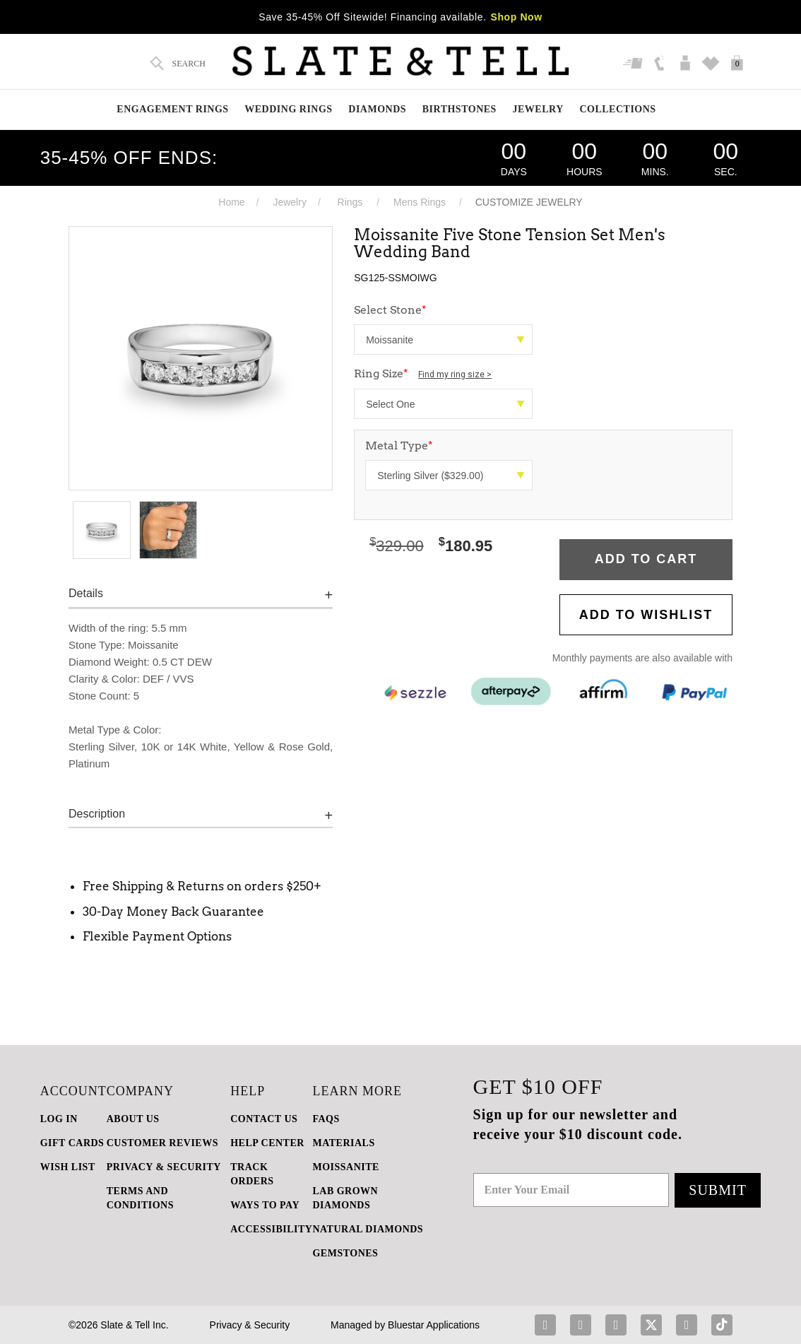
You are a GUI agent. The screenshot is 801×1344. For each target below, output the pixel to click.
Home (231, 202)
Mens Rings (419, 202)
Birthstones (459, 109)
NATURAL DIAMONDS (367, 1229)
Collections (617, 109)
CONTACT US (263, 1119)
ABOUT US (133, 1119)
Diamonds (377, 109)
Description (97, 814)
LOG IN (59, 1119)
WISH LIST (67, 1167)
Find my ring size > (455, 374)
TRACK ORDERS (251, 1174)
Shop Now (516, 17)
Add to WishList (646, 615)
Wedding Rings (288, 109)
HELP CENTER (267, 1143)
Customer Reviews (162, 1143)
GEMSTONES (345, 1253)
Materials (343, 1143)
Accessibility (271, 1229)
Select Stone (390, 310)
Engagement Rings (172, 109)
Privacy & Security (250, 1325)
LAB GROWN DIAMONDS (345, 1198)
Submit (718, 1190)
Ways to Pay (264, 1205)
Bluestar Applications (434, 1325)
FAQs (325, 1119)
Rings (350, 202)
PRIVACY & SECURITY (164, 1167)
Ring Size (423, 373)
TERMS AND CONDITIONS (140, 1198)
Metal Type (399, 445)
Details (86, 593)
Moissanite (345, 1167)
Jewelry (538, 109)
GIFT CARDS (72, 1143)
